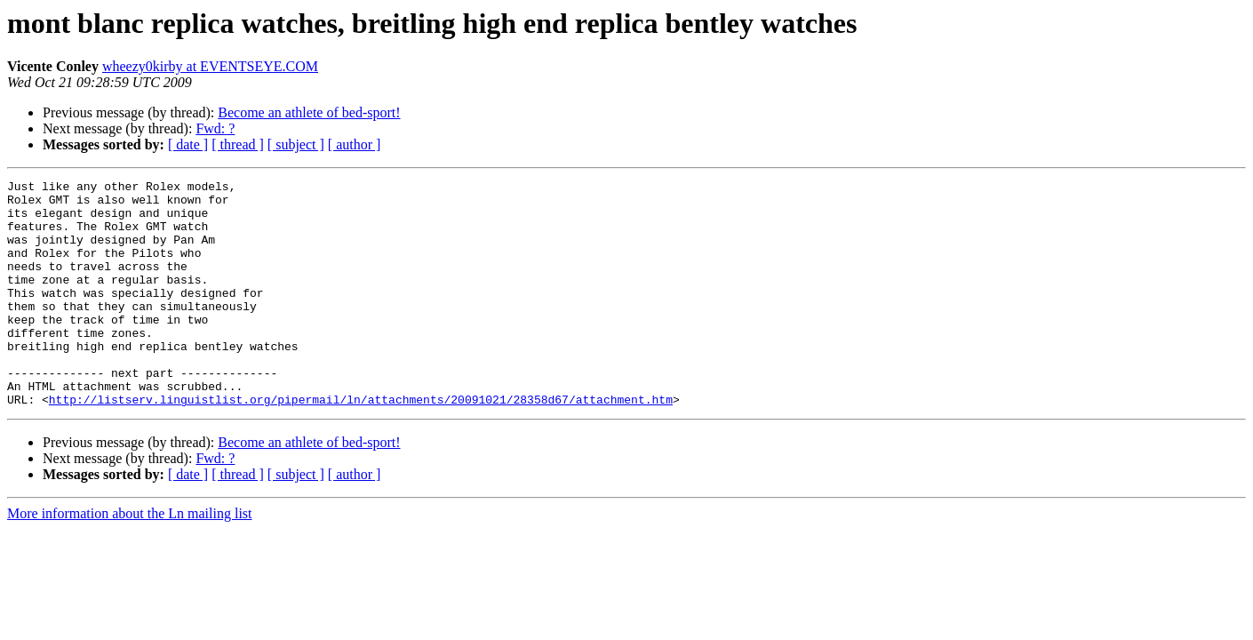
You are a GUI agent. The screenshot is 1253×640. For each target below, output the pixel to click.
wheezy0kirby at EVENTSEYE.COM (210, 66)
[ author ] (354, 144)
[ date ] (188, 144)
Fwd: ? (215, 128)
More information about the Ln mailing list (129, 558)
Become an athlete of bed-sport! (309, 112)
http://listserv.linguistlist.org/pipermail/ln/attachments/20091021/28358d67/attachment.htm (361, 444)
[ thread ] (237, 144)
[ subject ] (295, 144)
